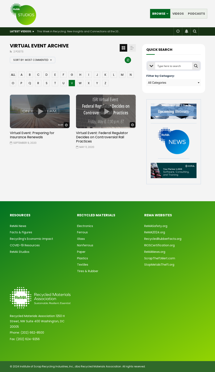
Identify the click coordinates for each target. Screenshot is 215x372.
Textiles (82, 264)
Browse (158, 14)
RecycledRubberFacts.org (162, 239)
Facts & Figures (21, 232)
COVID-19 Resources (25, 245)
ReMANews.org (154, 252)
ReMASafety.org (155, 226)
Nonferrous (85, 245)
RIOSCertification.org (159, 245)
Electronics (85, 226)
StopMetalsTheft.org (159, 264)
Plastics (82, 258)
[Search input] (173, 66)
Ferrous (82, 232)
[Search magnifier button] (196, 66)
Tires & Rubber (87, 271)
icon (40, 111)
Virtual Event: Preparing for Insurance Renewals (32, 135)
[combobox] (173, 82)
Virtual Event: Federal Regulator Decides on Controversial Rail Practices (102, 137)
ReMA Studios (19, 252)
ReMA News (18, 226)
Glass (81, 239)
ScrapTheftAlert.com (159, 258)
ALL (13, 75)
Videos (178, 14)
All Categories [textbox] (157, 82)
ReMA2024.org (154, 232)
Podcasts (196, 14)
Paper (81, 252)
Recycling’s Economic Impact (31, 239)
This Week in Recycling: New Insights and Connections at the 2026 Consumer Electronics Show (79, 31)
